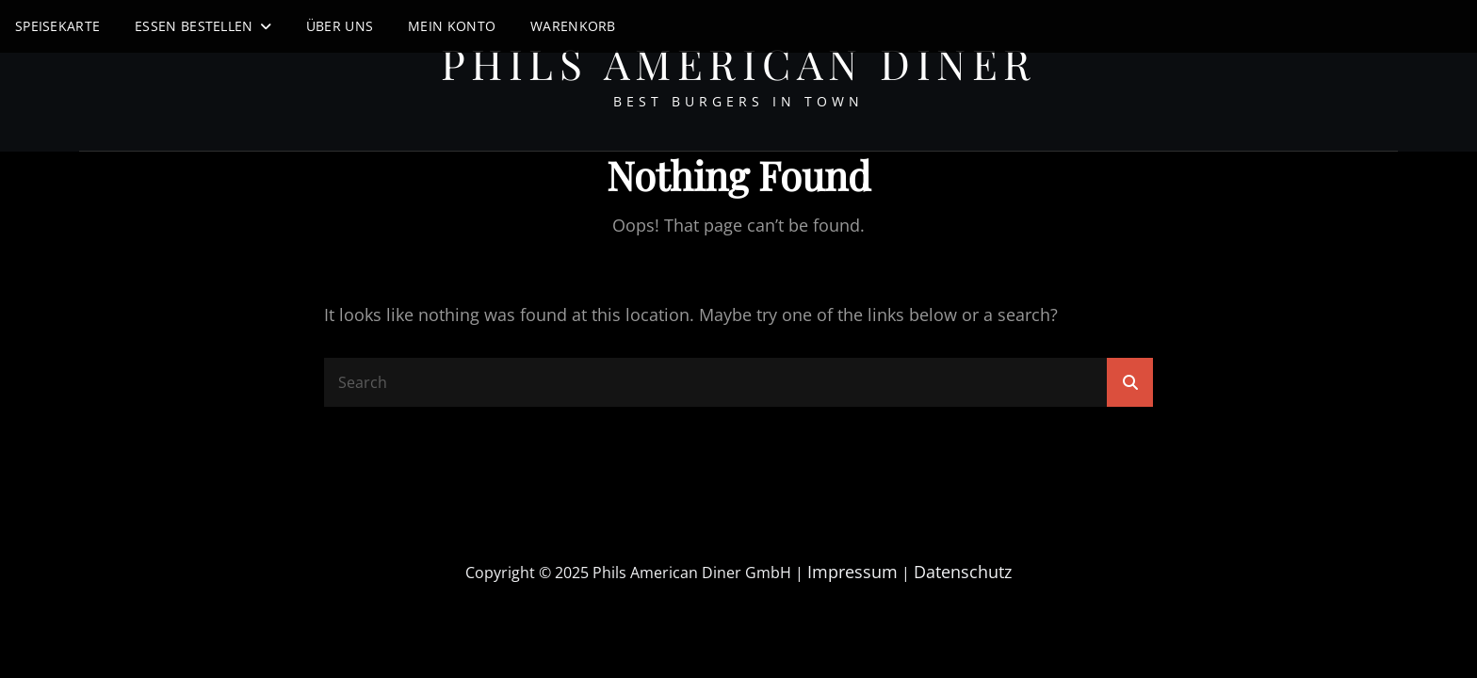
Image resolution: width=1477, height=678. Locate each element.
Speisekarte (57, 26)
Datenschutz (963, 571)
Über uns (339, 26)
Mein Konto (451, 26)
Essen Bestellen (193, 26)
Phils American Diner (739, 62)
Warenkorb (573, 26)
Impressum (852, 571)
